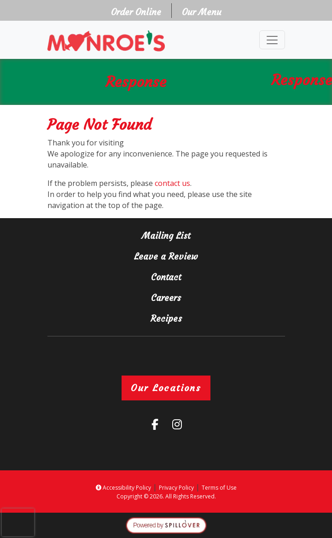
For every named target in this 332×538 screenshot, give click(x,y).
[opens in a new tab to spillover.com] (166, 525)
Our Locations (166, 387)
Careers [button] (199, 297)
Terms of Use (219, 488)
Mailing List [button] (199, 235)
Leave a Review (202, 255)
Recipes (166, 318)
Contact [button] (199, 276)
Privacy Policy (176, 488)
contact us (172, 183)
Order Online (139, 11)
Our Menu (201, 11)
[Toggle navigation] (272, 39)
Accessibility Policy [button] (123, 488)
